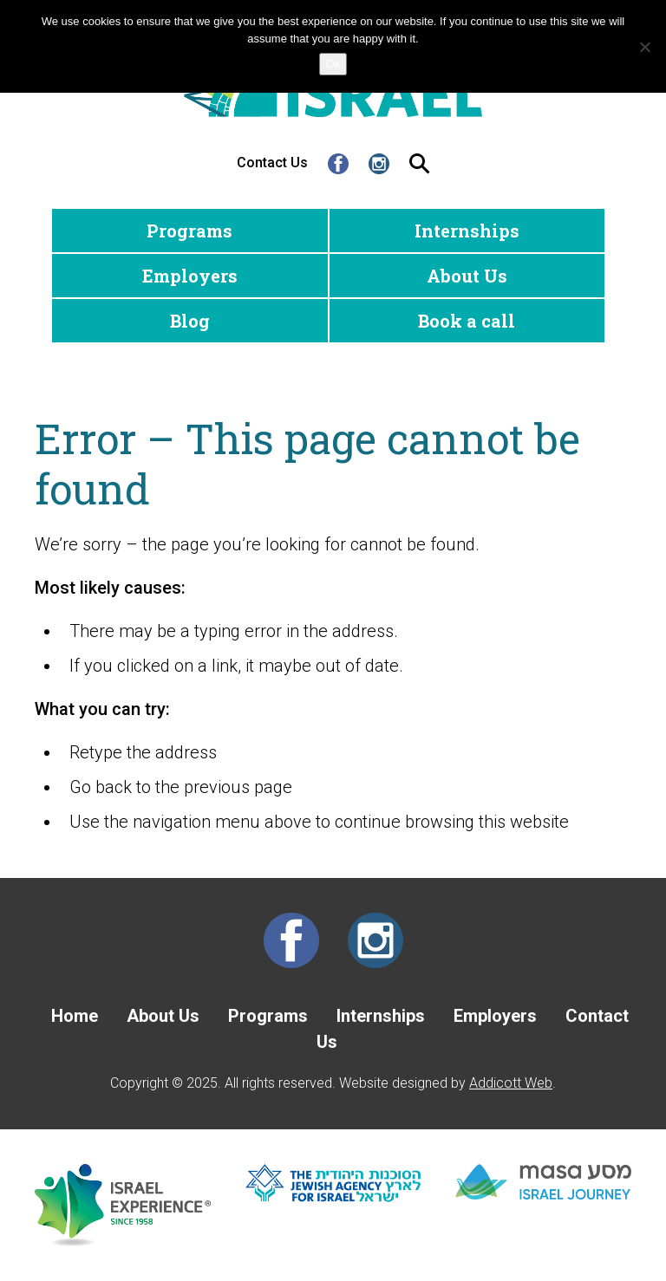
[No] (644, 46)
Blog (190, 320)
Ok (333, 63)
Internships (467, 230)
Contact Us (272, 162)
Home (74, 1015)
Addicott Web (510, 1083)
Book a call (466, 320)
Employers (190, 275)
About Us (467, 275)
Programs (189, 230)
